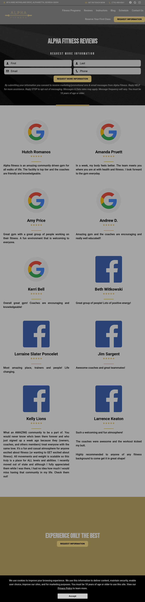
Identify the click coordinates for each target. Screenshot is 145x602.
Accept (72, 596)
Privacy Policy (65, 588)
